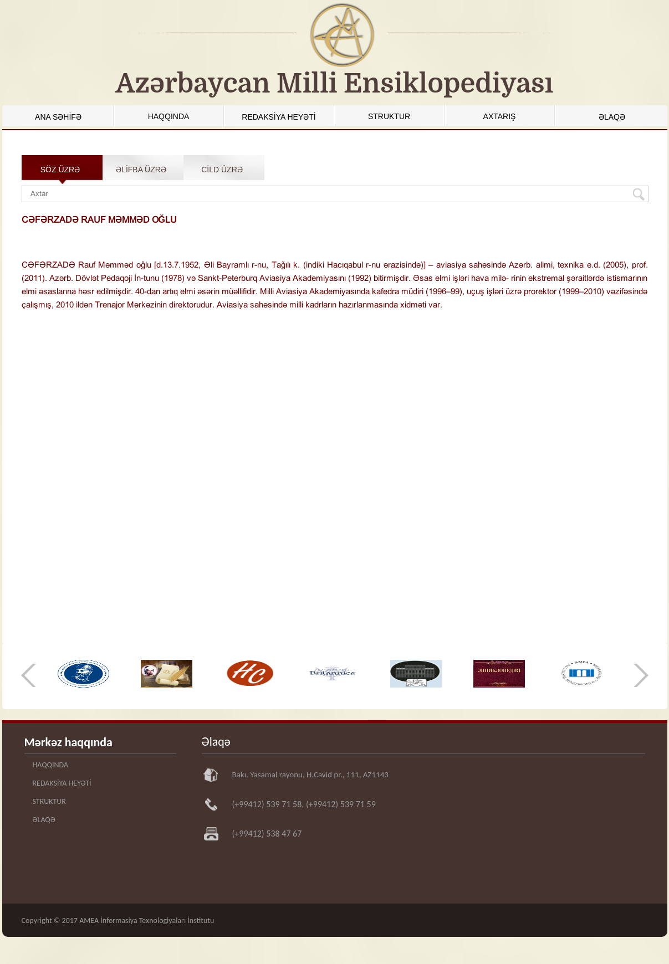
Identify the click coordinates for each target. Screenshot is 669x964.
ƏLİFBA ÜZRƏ (141, 169)
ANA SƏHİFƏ (58, 116)
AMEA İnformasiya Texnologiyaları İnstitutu (146, 920)
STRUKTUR (389, 116)
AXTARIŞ (499, 116)
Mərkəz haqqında (68, 742)
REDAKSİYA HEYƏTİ (278, 116)
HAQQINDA (169, 116)
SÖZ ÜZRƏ (60, 169)
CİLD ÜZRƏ (222, 169)
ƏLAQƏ (612, 116)
